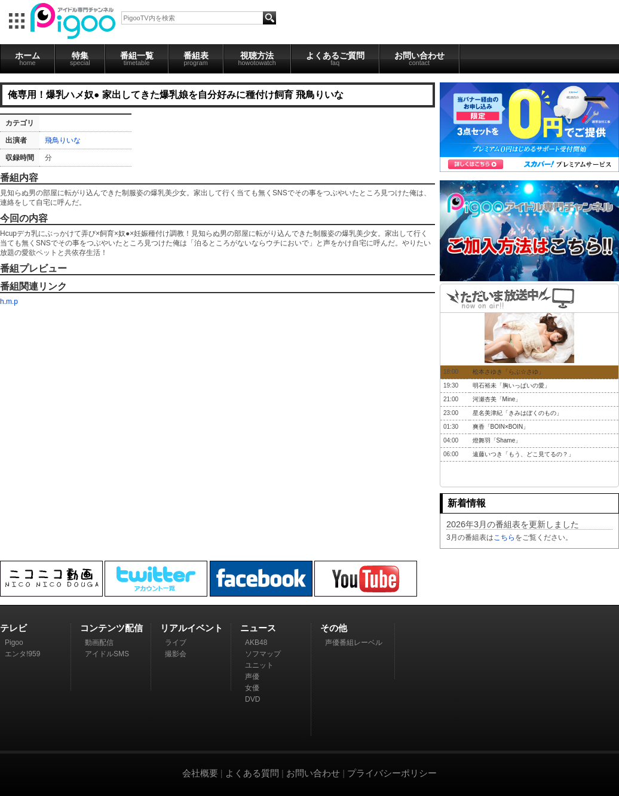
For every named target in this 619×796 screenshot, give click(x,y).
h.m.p (9, 301)
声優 (252, 676)
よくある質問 (252, 773)
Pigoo (14, 642)
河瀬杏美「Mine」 (497, 399)
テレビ (13, 628)
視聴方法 (257, 58)
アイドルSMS (107, 654)
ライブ (175, 642)
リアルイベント (191, 628)
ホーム (27, 58)
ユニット (259, 665)
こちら (504, 537)
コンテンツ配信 (111, 628)
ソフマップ (263, 654)
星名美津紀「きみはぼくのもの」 (517, 413)
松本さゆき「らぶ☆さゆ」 (508, 371)
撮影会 (175, 654)
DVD (252, 699)
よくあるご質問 (335, 58)
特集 (80, 58)
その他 (333, 628)
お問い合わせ (419, 58)
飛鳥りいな (63, 140)
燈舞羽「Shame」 (497, 440)
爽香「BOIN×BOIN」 (501, 426)
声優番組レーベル (353, 642)
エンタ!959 (22, 654)
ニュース (258, 628)
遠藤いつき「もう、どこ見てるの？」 (523, 454)
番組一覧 (137, 58)
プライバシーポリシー (392, 773)
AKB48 (256, 642)
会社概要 (200, 773)
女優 (252, 688)
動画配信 (99, 642)
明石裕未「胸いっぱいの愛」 (511, 385)
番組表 (196, 58)
